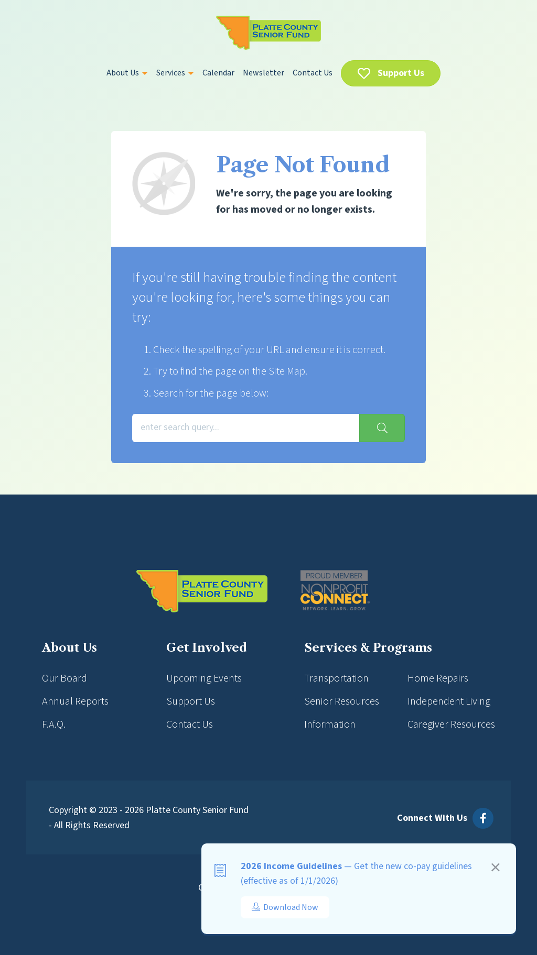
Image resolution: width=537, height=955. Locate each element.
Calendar (218, 73)
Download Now (285, 907)
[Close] (495, 869)
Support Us (401, 73)
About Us (127, 73)
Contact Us (312, 73)
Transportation (336, 678)
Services (175, 73)
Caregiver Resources (451, 724)
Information (330, 724)
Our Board (64, 678)
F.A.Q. (54, 724)
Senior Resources (341, 701)
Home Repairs (437, 678)
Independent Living (448, 701)
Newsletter (263, 73)
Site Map (286, 371)
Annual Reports (75, 701)
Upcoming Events (204, 678)
